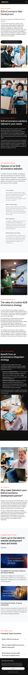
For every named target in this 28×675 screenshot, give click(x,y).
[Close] (26, 659)
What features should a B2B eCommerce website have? (11, 654)
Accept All (13, 668)
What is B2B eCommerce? (10, 639)
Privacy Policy (19, 665)
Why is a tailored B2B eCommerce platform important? (13, 646)
